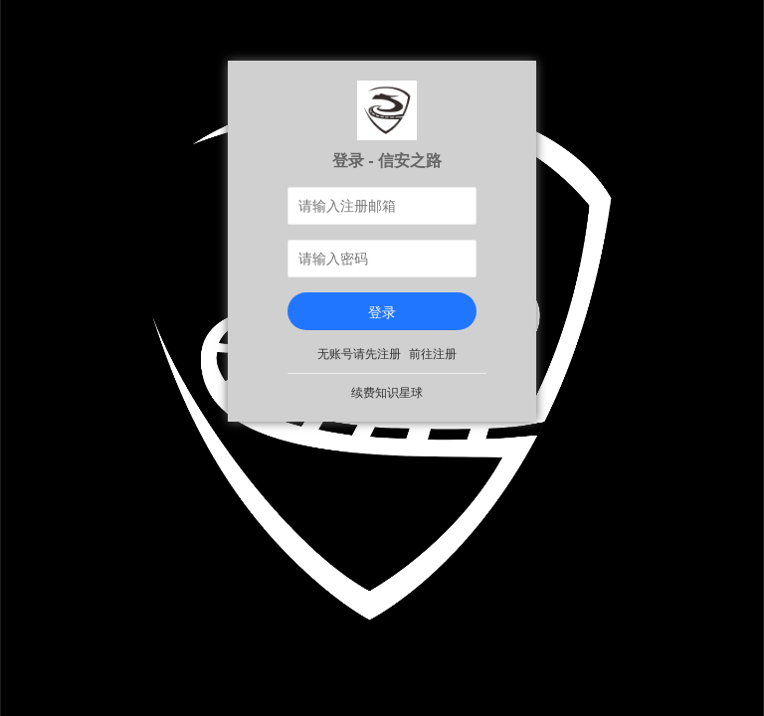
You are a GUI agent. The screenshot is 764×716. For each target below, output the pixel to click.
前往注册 (433, 354)
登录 (382, 312)
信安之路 (410, 160)
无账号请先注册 (359, 354)
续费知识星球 (387, 393)
